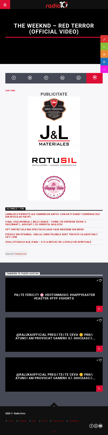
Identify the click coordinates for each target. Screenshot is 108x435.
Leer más (10, 90)
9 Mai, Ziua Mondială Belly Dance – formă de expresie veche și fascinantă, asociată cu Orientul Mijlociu (45, 223)
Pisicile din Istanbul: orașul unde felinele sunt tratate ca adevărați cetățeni (51, 235)
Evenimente (74, 421)
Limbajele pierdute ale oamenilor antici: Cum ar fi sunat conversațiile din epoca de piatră (52, 215)
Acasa (11, 421)
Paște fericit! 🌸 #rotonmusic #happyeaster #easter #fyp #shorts (54, 296)
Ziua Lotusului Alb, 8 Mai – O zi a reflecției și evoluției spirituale (48, 242)
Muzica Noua (58, 421)
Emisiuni (22, 421)
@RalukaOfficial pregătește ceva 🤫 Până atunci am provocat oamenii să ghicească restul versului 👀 (54, 338)
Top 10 (44, 421)
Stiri (34, 421)
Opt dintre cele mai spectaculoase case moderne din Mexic (44, 229)
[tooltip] (104, 39)
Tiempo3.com (21, 254)
